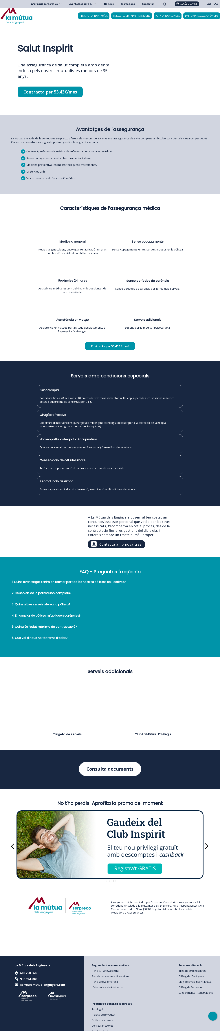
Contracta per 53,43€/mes (50, 92)
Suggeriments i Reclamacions (196, 992)
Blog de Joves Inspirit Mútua (195, 981)
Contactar (148, 3)
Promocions (128, 3)
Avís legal (97, 1009)
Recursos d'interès (191, 965)
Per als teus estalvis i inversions (131, 15)
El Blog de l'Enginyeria (191, 976)
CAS (215, 3)
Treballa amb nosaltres (192, 970)
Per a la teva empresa (167, 15)
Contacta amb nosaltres (120, 544)
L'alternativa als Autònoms (107, 987)
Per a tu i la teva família (94, 15)
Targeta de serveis (67, 734)
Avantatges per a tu (83, 3)
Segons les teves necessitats (110, 965)
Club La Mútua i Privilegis (153, 734)
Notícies (109, 3)
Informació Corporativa (46, 3)
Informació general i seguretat (112, 1003)
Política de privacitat (103, 1014)
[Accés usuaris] (187, 3)
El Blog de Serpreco (190, 987)
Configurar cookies (102, 1025)
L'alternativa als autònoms (201, 15)
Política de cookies (102, 1020)
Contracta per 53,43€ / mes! (110, 346)
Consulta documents (110, 769)
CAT (209, 3)
